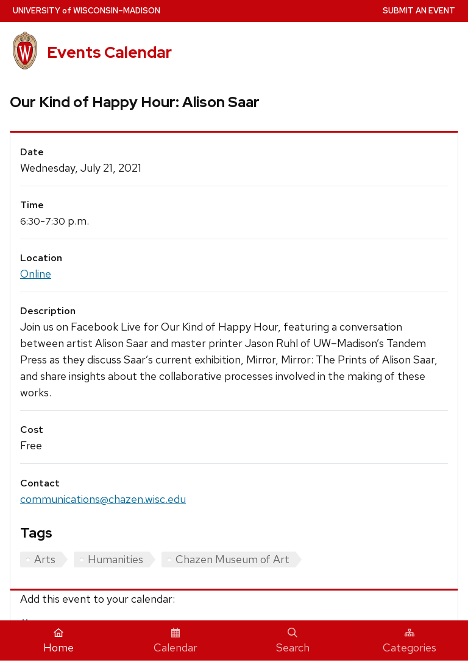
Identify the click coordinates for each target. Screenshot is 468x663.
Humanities (115, 559)
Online (35, 274)
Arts (44, 559)
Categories (409, 641)
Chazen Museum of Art (232, 559)
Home (58, 641)
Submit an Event (419, 10)
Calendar (175, 641)
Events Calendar (109, 52)
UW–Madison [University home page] (86, 10)
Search (293, 641)
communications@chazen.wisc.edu (103, 499)
